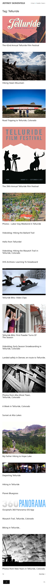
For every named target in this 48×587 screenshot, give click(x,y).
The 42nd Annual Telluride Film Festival (20, 45)
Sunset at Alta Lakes (11, 415)
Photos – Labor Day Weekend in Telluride (21, 224)
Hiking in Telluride (10, 484)
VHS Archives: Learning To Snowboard (20, 262)
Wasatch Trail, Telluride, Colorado (18, 518)
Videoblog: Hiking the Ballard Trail (18, 233)
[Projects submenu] (43, 3)
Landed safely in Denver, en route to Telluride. (23, 357)
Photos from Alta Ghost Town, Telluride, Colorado (16, 396)
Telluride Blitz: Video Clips (14, 298)
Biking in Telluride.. (11, 527)
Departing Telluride (11, 475)
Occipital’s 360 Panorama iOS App (18, 510)
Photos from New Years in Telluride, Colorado (23, 569)
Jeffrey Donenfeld (13, 3)
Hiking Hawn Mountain (13, 83)
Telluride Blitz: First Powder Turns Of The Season (19, 336)
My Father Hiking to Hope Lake (17, 456)
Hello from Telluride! (12, 242)
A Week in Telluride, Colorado (16, 406)
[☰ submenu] (45, 582)
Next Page (42, 574)
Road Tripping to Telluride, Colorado (19, 120)
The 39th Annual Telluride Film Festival (20, 186)
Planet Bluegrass (10, 493)
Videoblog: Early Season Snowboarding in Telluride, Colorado (21, 347)
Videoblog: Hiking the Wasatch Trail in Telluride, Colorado (20, 252)
